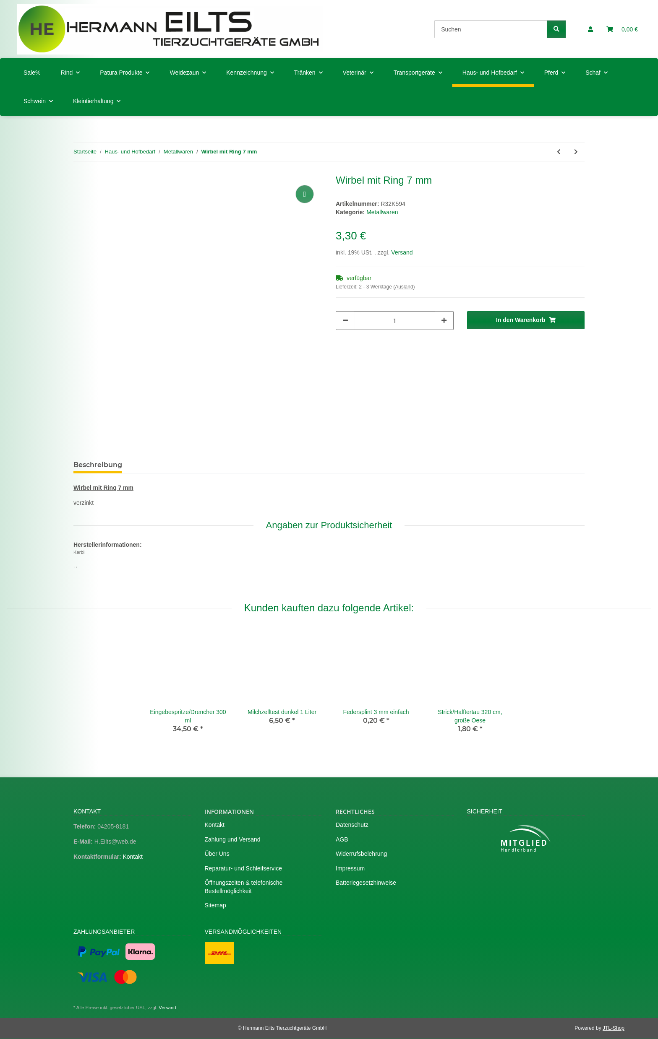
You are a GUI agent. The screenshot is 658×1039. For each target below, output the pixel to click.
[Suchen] (490, 29)
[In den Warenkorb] (526, 320)
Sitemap (215, 905)
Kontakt (132, 856)
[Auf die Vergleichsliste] (304, 194)
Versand (402, 252)
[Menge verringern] (345, 321)
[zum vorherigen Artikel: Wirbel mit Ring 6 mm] (558, 152)
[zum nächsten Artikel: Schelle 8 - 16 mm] (576, 152)
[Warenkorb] (622, 29)
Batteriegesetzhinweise (366, 882)
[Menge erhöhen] (444, 321)
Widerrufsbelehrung (361, 853)
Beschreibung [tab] (97, 465)
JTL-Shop (613, 1028)
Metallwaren (382, 212)
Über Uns (217, 853)
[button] (590, 29)
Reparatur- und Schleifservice (243, 868)
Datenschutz (352, 824)
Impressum (350, 868)
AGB (342, 839)
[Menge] (394, 321)
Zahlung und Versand (233, 839)
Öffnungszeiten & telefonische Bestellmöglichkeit (244, 886)
